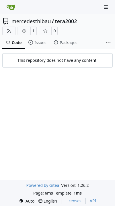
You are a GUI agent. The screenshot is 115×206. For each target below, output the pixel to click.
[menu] (26, 201)
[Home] (11, 7)
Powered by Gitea (42, 185)
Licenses (73, 200)
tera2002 (66, 21)
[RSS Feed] (8, 31)
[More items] (108, 42)
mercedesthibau (31, 21)
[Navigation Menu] (106, 7)
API (93, 200)
